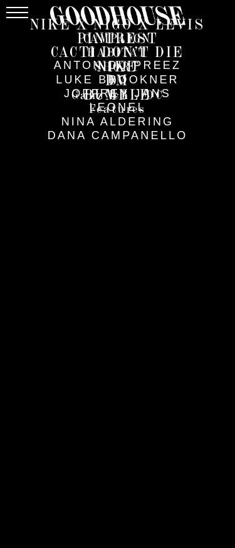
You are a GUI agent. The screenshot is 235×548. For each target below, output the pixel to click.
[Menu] (17, 12)
